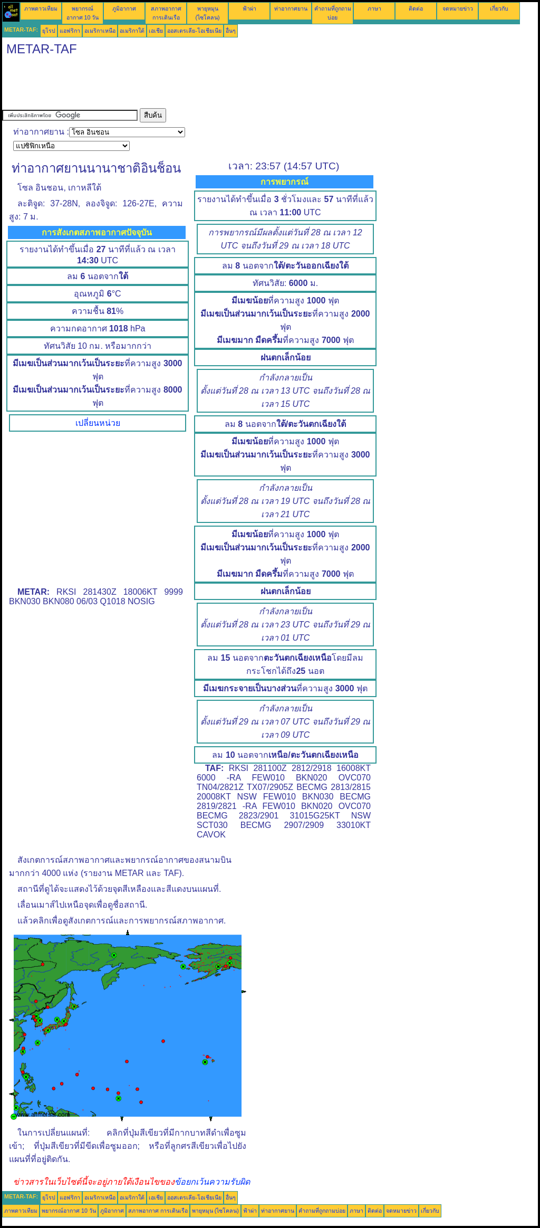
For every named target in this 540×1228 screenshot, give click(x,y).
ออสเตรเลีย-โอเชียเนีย (194, 30)
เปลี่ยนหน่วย (97, 422)
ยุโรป (48, 30)
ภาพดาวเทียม (40, 8)
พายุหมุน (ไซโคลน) (215, 1210)
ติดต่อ (416, 8)
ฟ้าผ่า (249, 8)
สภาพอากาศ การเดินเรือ (158, 1210)
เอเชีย (156, 30)
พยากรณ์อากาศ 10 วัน (69, 1210)
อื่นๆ (231, 30)
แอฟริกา (70, 30)
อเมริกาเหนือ (99, 30)
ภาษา (374, 8)
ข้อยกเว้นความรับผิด (212, 1181)
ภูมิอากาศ (124, 8)
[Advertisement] (194, 84)
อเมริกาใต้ (132, 30)
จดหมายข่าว (457, 8)
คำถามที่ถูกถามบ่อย (321, 1210)
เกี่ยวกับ (499, 8)
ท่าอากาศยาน (290, 8)
